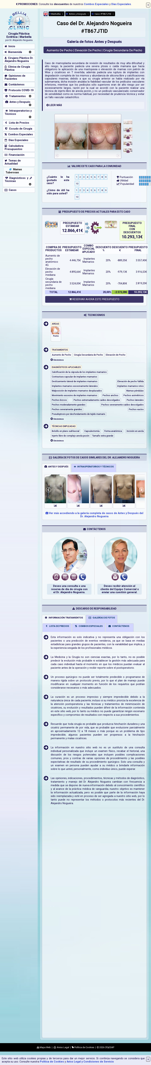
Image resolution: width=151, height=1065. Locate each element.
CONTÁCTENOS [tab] (118, 626)
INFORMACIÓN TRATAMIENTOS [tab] (63, 617)
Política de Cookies (52, 1061)
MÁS (59, 105)
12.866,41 (71, 230)
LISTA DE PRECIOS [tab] (57, 626)
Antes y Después (76, 14)
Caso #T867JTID (101, 14)
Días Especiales (121, 4)
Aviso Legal (61, 1047)
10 (77, 183)
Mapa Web (44, 1047)
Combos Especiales (96, 4)
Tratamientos (15, 96)
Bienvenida (13, 52)
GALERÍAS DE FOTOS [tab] (101, 617)
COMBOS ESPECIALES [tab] (89, 626)
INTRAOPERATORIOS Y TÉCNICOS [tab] (94, 466)
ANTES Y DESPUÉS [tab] (56, 466)
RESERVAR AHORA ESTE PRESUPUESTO (94, 299)
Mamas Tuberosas (14, 171)
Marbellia (55, 14)
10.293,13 (131, 236)
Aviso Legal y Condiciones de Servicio (90, 1061)
